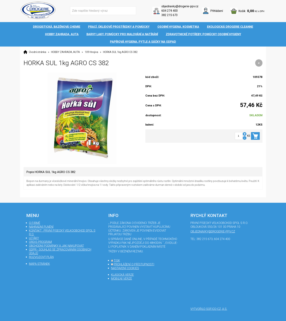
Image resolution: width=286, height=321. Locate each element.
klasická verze (122, 274)
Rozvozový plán (41, 257)
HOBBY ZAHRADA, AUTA (65, 52)
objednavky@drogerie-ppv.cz (179, 6)
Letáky (34, 238)
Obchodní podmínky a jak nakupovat (56, 245)
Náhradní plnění (41, 226)
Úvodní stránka (37, 52)
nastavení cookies (125, 268)
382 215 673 (169, 15)
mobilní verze (121, 278)
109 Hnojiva (91, 52)
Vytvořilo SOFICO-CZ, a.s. (208, 309)
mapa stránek (39, 264)
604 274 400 (169, 10)
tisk (117, 260)
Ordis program (40, 242)
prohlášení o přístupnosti (134, 264)
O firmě (34, 223)
